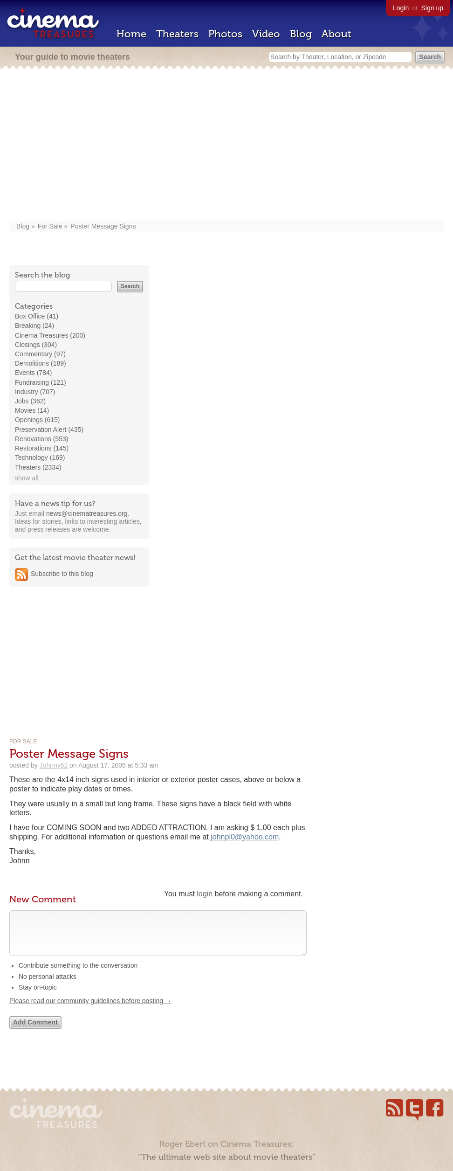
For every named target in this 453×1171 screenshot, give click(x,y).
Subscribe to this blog (62, 573)
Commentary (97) (40, 354)
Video (266, 34)
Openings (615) (37, 419)
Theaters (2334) (38, 467)
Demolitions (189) (40, 363)
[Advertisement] (226, 145)
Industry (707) (35, 391)
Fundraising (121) (40, 382)
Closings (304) (36, 344)
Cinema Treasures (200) (50, 335)
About (336, 34)
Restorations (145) (42, 448)
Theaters (177, 34)
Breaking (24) (34, 325)
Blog (301, 34)
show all (27, 478)
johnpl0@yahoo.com (245, 837)
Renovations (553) (41, 439)
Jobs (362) (30, 401)
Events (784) (33, 372)
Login (401, 8)
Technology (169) (40, 457)
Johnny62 (54, 765)
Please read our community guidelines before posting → (90, 1010)
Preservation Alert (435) (49, 429)
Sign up (432, 8)
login (205, 894)
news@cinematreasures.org (87, 513)
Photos (225, 34)
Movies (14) (32, 410)
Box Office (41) (36, 316)
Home (131, 34)
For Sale (50, 226)
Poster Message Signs (103, 226)
